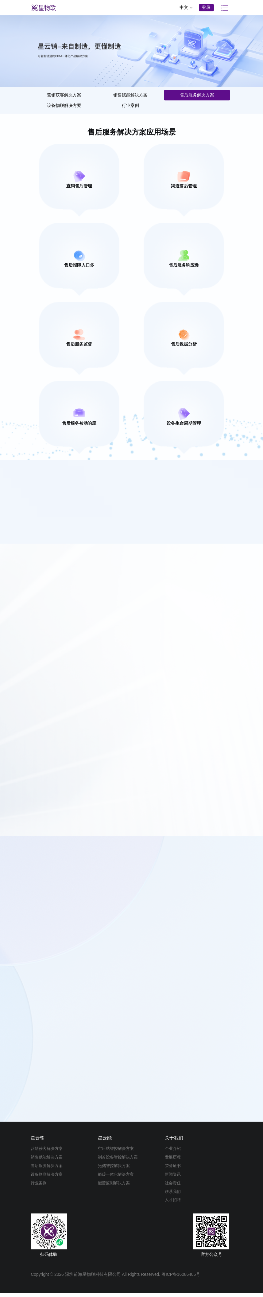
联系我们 (173, 1195)
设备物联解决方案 (64, 105)
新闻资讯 (173, 1179)
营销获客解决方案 (64, 95)
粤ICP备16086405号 (180, 1279)
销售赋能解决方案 (130, 95)
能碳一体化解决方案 (117, 1179)
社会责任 (173, 1187)
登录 (206, 7)
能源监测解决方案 (115, 1187)
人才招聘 (173, 1204)
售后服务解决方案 (197, 95)
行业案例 (130, 105)
